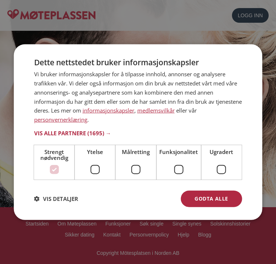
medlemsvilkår (156, 110)
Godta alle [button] (211, 198)
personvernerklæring (60, 119)
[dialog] (138, 132)
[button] (138, 133)
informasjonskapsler (108, 110)
